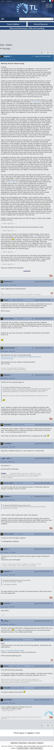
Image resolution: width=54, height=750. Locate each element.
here (36, 77)
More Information (36, 748)
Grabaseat (35, 102)
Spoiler (8, 224)
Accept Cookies (22, 748)
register (30, 734)
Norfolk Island (10, 182)
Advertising (14, 744)
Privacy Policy (22, 744)
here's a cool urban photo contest (12, 651)
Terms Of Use (32, 744)
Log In (3, 1)
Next (48, 52)
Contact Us (40, 744)
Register (9, 1)
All (52, 52)
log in (22, 734)
